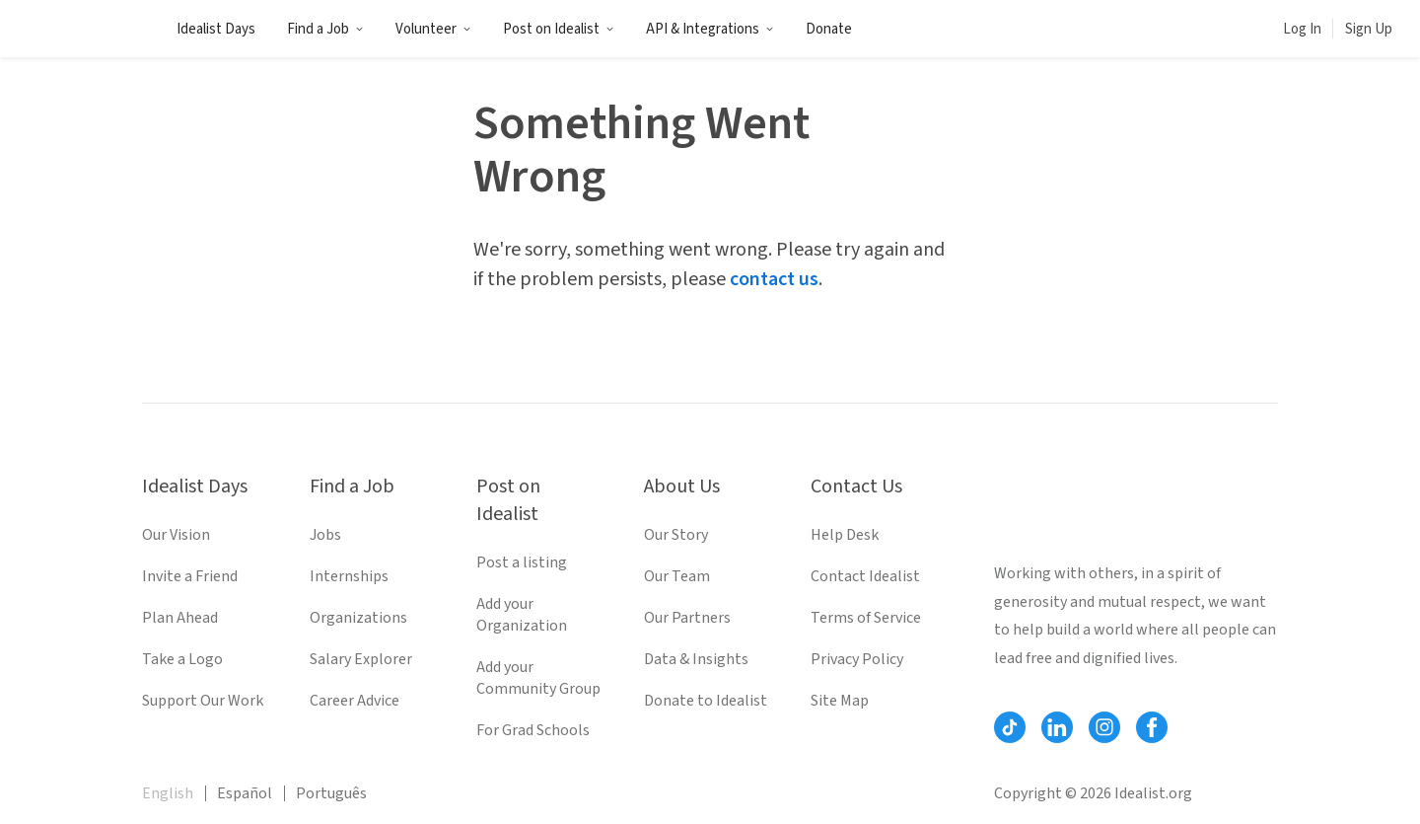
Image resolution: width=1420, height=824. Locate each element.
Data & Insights (696, 659)
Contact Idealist (865, 576)
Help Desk (845, 535)
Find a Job (325, 29)
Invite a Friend (190, 576)
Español (244, 793)
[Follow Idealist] (1010, 727)
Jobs (325, 535)
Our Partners (687, 618)
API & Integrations (710, 29)
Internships (349, 576)
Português (331, 793)
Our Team (677, 576)
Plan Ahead (180, 618)
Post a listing (521, 562)
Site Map (840, 701)
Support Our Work (202, 701)
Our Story (676, 535)
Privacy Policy (857, 659)
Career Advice (354, 701)
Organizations (358, 618)
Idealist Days (216, 29)
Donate (829, 29)
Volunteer (433, 29)
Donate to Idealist (705, 701)
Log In (1302, 29)
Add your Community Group (538, 678)
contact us (774, 279)
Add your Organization (521, 615)
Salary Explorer (361, 659)
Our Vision (176, 535)
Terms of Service (866, 618)
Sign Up (1368, 29)
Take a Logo (182, 659)
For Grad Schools (533, 730)
